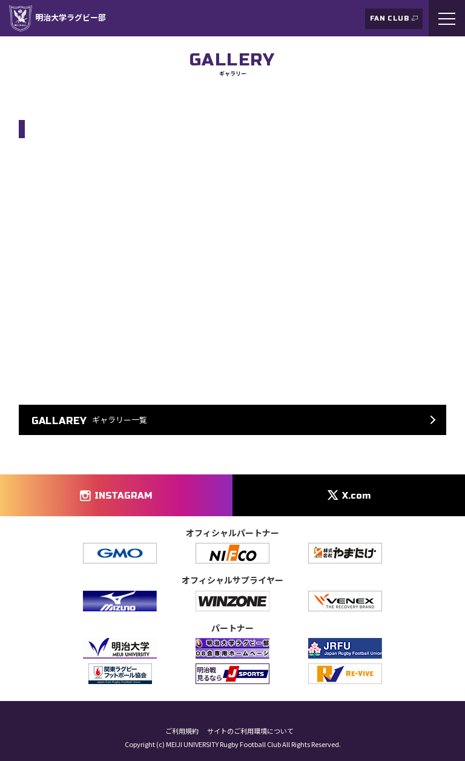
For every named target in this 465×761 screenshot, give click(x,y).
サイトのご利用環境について (250, 731)
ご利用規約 (182, 731)
